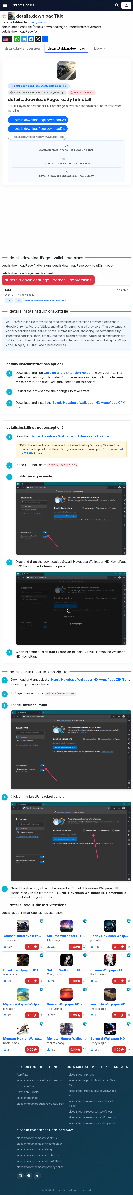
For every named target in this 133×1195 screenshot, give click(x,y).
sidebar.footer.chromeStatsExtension (39, 1080)
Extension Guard (27, 1086)
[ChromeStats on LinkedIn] (20, 1175)
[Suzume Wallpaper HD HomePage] (66, 935)
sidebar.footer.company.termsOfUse (39, 1161)
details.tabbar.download (66, 48)
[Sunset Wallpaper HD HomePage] (66, 1003)
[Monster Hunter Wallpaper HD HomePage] (23, 1037)
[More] (99, 48)
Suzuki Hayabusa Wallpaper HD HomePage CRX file (70, 436)
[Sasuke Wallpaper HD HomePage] (23, 969)
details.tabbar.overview (22, 48)
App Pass (22, 1074)
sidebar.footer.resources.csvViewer (90, 1111)
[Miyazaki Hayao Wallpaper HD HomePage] (23, 1003)
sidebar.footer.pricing (82, 1074)
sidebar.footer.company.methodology (40, 1143)
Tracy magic (38, 22)
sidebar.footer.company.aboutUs (37, 1137)
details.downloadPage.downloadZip (37, 129)
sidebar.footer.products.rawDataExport (40, 1103)
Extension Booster (28, 1092)
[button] (5, 5)
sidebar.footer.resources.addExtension (92, 1117)
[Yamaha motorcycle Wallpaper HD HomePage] (23, 935)
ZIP (18, 300)
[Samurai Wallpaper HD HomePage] (110, 1037)
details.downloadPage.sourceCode (45, 300)
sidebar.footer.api (27, 1097)
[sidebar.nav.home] (23, 5)
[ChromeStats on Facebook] (28, 1175)
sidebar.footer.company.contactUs (38, 1155)
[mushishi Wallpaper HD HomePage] (110, 1003)
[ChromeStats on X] (37, 1175)
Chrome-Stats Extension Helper (68, 373)
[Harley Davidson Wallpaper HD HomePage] (110, 935)
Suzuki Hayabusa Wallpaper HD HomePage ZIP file (88, 679)
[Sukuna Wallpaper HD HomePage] (66, 969)
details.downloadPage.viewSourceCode (37, 136)
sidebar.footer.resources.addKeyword (92, 1123)
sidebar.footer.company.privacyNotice (40, 1167)
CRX (9, 300)
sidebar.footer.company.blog (34, 1149)
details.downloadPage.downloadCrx (38, 120)
